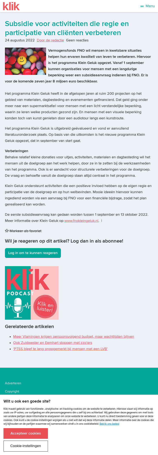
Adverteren (13, 383)
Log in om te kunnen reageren (33, 253)
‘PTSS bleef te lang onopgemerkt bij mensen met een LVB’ (60, 349)
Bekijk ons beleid (109, 423)
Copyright (12, 391)
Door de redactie (50, 40)
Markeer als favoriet (23, 231)
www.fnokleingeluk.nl (81, 221)
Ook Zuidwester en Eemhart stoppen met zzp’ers (52, 343)
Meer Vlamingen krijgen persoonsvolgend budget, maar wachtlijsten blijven (73, 336)
